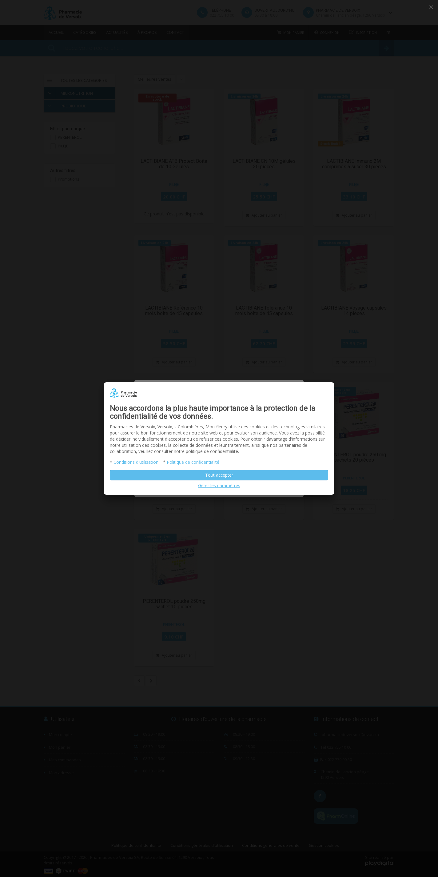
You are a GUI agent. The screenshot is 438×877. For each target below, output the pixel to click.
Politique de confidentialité (193, 462)
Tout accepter (219, 475)
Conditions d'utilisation (135, 462)
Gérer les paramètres (219, 485)
